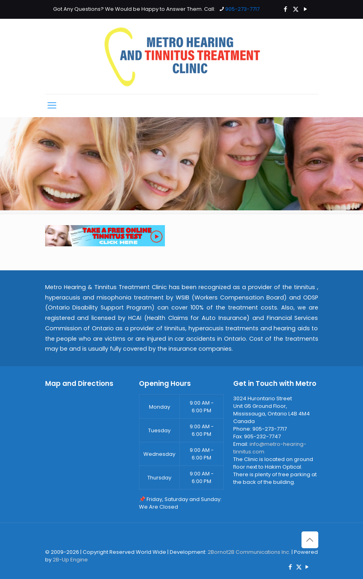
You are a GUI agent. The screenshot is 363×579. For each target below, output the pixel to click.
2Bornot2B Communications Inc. (249, 552)
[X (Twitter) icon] (296, 9)
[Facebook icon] (286, 9)
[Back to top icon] (310, 539)
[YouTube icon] (306, 9)
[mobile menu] (52, 105)
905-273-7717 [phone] (242, 9)
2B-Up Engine (70, 559)
